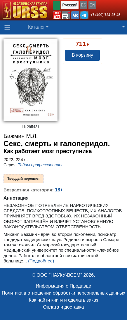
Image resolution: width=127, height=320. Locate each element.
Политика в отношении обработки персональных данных (63, 292)
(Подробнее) (41, 260)
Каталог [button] (36, 27)
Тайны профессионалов (40, 164)
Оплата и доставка (63, 307)
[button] (57, 15)
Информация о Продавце (63, 285)
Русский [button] (69, 5)
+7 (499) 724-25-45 (105, 15)
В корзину (82, 55)
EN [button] (92, 5)
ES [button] (83, 5)
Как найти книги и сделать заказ (63, 299)
